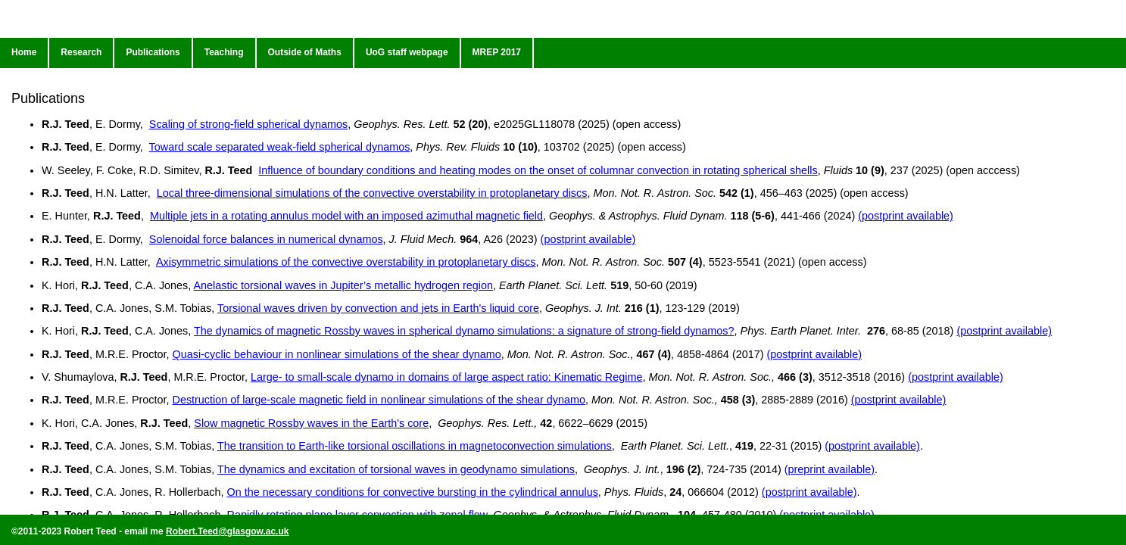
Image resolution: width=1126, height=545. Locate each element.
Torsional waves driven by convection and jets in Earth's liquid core (378, 308)
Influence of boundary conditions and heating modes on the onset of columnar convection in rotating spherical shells (537, 170)
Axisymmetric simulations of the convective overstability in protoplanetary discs (345, 262)
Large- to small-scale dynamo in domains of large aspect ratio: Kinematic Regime (447, 377)
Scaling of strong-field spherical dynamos (248, 124)
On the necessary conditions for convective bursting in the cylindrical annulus (411, 492)
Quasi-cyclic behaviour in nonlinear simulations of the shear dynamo (336, 354)
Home (23, 52)
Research (81, 52)
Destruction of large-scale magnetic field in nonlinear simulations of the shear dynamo (378, 400)
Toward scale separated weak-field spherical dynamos (279, 147)
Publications (152, 52)
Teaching (224, 52)
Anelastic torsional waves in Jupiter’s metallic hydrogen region (343, 285)
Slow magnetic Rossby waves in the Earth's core (311, 423)
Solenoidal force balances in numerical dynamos (266, 239)
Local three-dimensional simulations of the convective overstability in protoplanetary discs (372, 193)
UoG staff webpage (407, 52)
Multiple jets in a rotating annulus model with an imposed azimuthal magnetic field (346, 216)
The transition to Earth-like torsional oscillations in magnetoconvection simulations (414, 446)
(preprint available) (829, 469)
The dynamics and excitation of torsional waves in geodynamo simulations (396, 469)
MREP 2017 (497, 52)
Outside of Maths (305, 52)
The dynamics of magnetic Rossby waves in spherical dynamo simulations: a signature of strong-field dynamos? (464, 331)
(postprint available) (905, 216)
